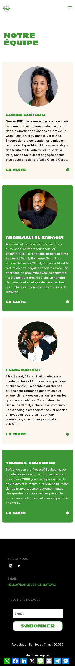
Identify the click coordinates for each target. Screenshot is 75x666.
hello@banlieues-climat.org (32, 584)
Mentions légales (37, 655)
